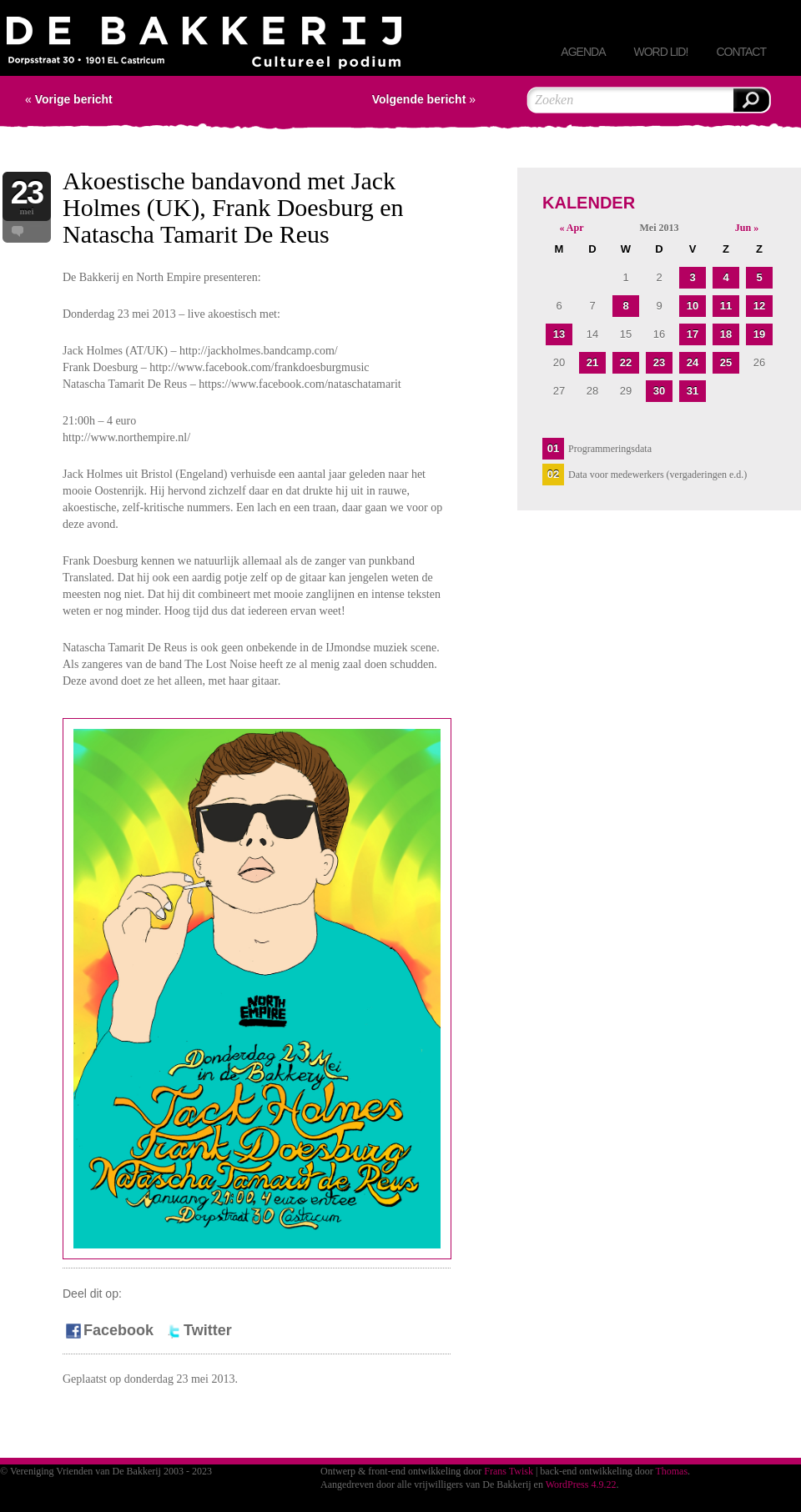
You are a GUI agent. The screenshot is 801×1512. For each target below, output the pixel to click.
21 (592, 362)
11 (726, 305)
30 (659, 390)
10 (692, 305)
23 (659, 362)
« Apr (571, 228)
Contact (741, 51)
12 (759, 305)
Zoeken (751, 100)
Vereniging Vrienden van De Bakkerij (204, 46)
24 (692, 362)
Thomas (671, 1471)
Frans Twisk (508, 1471)
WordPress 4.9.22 (581, 1484)
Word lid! (660, 51)
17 (692, 334)
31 (692, 390)
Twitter (198, 1330)
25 (726, 362)
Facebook (108, 1330)
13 (559, 334)
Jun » (746, 228)
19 (759, 334)
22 (626, 362)
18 (726, 334)
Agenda (583, 51)
